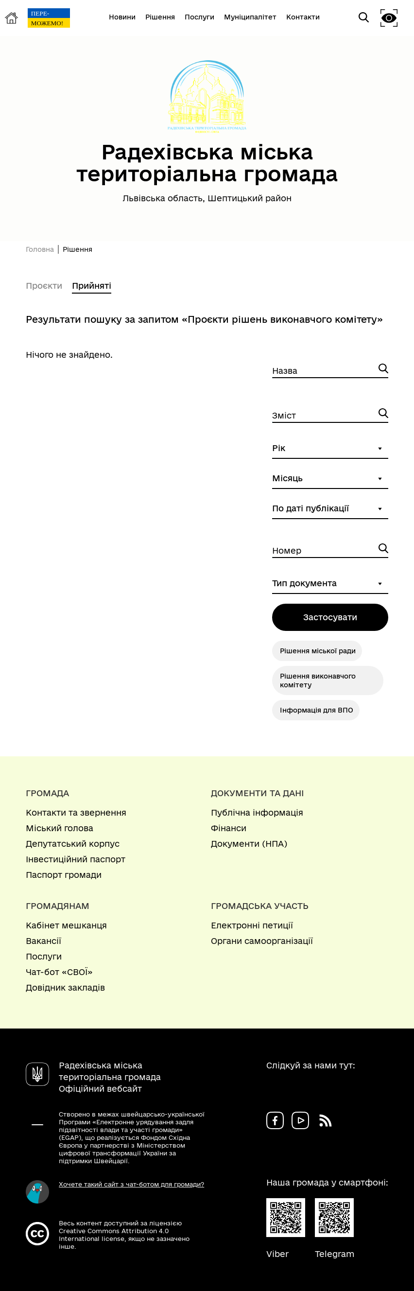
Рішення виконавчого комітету (318, 680)
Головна (40, 249)
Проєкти (44, 285)
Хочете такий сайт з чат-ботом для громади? (131, 1184)
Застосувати (330, 617)
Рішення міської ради (318, 651)
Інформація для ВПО (316, 710)
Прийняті (91, 285)
